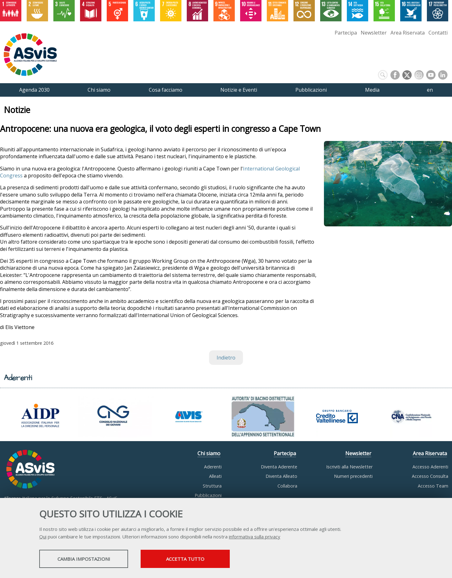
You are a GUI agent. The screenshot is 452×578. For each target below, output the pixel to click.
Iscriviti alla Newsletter (349, 467)
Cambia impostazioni (88, 559)
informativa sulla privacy (254, 537)
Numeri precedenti (353, 476)
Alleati (215, 476)
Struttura (212, 486)
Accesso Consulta (430, 476)
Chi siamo (208, 453)
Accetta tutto (202, 559)
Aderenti (213, 467)
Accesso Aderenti (430, 467)
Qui (42, 537)
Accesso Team (433, 486)
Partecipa (346, 32)
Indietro (226, 357)
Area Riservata (407, 32)
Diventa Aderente (279, 467)
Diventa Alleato (281, 476)
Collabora (287, 486)
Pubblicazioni (208, 495)
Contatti (438, 32)
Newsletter (374, 32)
